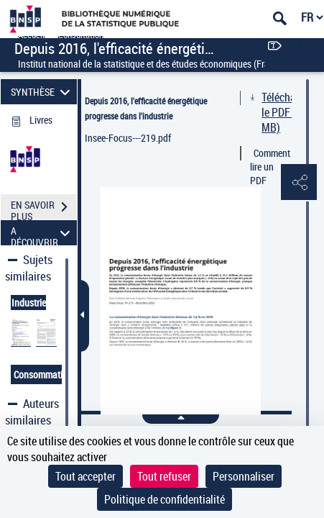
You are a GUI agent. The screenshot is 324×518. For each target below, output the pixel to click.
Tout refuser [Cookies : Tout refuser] (164, 476)
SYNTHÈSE (42, 91)
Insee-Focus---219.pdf (128, 138)
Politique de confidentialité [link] (164, 499)
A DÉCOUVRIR (42, 232)
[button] (299, 182)
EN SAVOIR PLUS (44, 208)
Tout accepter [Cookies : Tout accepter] (85, 476)
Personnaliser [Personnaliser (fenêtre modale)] (243, 476)
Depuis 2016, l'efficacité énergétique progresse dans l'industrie (146, 108)
